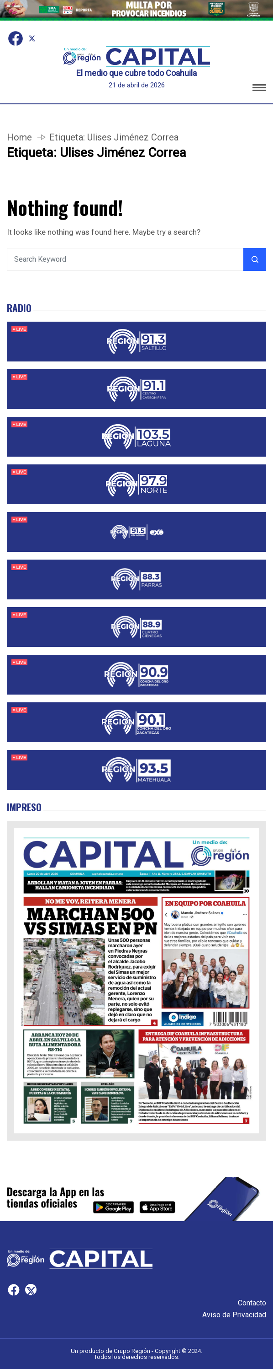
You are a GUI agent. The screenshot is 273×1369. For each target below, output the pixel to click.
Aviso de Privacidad (234, 1314)
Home (19, 137)
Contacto (252, 1303)
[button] (259, 89)
